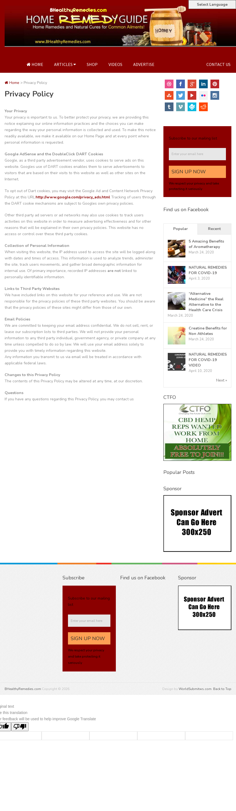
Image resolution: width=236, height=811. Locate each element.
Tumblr (169, 106)
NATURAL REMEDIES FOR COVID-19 (208, 270)
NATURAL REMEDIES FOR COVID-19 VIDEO (208, 360)
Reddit (203, 106)
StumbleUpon (169, 95)
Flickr (203, 95)
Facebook (180, 84)
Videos (115, 64)
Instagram (214, 95)
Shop (92, 64)
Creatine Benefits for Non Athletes (208, 331)
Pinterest (214, 84)
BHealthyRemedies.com (23, 689)
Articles (65, 64)
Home (35, 64)
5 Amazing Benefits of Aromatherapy (206, 244)
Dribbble (169, 84)
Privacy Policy (180, 64)
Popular (180, 228)
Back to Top (222, 689)
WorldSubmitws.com (195, 689)
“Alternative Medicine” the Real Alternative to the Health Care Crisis (206, 302)
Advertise (143, 64)
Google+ (192, 84)
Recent (214, 228)
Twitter (180, 95)
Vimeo (180, 106)
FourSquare (192, 106)
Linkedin (203, 84)
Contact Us (218, 64)
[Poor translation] (20, 726)
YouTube (192, 95)
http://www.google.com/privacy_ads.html (73, 197)
